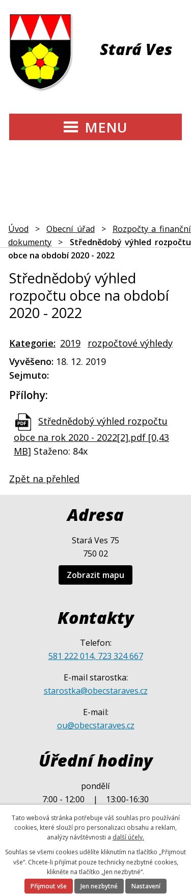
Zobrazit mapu (95, 575)
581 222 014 (71, 656)
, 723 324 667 (118, 656)
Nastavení (145, 886)
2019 (70, 343)
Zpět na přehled (44, 478)
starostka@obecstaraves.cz (96, 690)
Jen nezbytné (99, 886)
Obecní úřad (70, 228)
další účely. (128, 837)
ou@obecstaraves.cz (95, 725)
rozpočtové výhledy (130, 343)
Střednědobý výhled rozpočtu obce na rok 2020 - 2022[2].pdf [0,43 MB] (91, 436)
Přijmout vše (49, 886)
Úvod (18, 228)
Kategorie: (32, 343)
